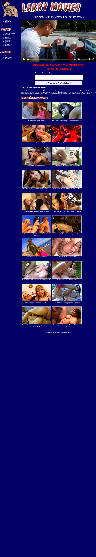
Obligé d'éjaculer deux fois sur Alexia (36, 247)
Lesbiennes (8, 44)
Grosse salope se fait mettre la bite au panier (36, 202)
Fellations (8, 38)
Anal (6, 36)
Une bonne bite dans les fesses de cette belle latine (66, 294)
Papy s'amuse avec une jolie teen (36, 111)
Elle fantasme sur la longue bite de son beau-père (66, 179)
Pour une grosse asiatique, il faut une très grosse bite (66, 316)
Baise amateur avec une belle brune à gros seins (36, 270)
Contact (68, 332)
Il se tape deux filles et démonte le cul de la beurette (36, 226)
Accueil (7, 20)
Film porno (8, 21)
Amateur (7, 34)
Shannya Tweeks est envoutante (66, 134)
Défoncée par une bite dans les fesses (36, 293)
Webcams (8, 23)
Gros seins (8, 40)
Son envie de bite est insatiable (66, 247)
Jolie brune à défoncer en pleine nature (66, 270)
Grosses (7, 41)
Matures (7, 45)
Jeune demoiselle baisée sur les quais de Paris (66, 225)
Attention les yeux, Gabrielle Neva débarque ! (36, 179)
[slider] (49, 59)
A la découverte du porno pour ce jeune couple (66, 156)
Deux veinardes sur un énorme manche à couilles (66, 202)
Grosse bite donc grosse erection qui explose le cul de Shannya (36, 316)
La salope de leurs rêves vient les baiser (36, 134)
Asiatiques (8, 37)
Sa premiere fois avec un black (36, 156)
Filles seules (8, 57)
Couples (7, 58)
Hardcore (8, 43)
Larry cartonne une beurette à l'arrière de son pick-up (66, 112)
